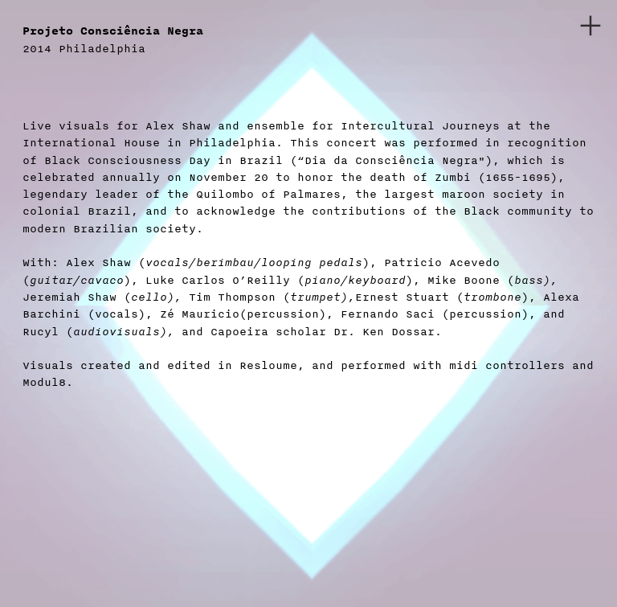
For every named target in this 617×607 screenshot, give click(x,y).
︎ (590, 26)
